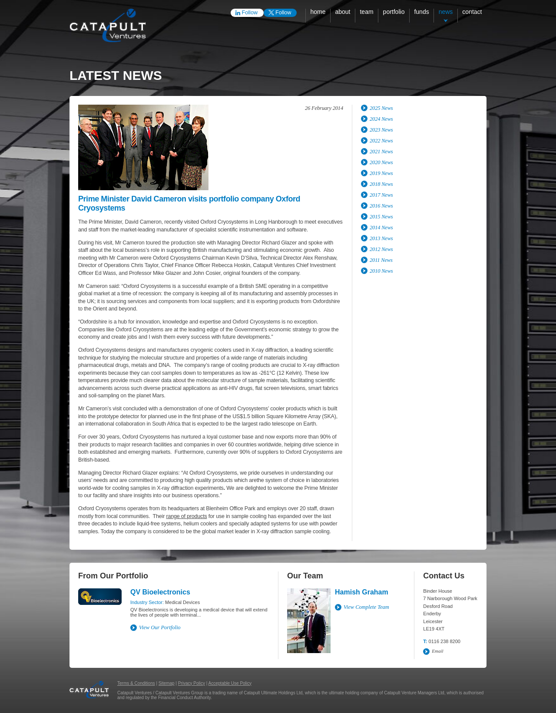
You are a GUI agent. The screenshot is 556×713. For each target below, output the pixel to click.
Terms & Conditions (136, 683)
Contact (472, 11)
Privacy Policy (191, 683)
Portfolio (394, 11)
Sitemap (167, 683)
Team (366, 11)
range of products (186, 516)
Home (317, 11)
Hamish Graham (361, 592)
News (446, 11)
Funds (421, 11)
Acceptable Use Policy (230, 683)
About (342, 11)
